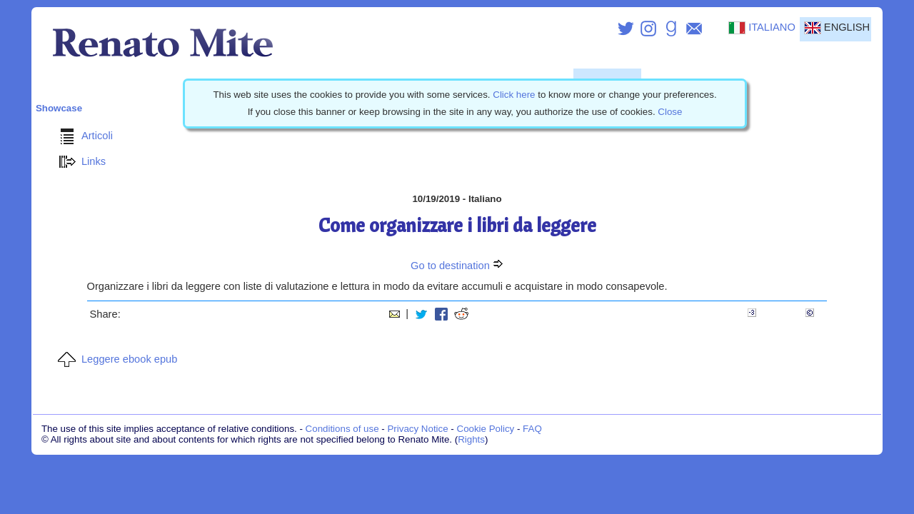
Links (79, 161)
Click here (514, 94)
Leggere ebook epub (115, 359)
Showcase (59, 108)
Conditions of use (342, 428)
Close (670, 111)
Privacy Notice (417, 428)
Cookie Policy (486, 428)
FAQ (532, 428)
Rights (471, 439)
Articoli (83, 135)
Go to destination (457, 265)
